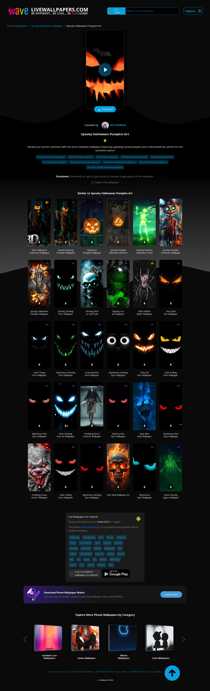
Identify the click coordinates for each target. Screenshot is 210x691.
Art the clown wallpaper (107, 157)
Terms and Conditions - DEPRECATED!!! (91, 671)
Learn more (171, 594)
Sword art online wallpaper (81, 157)
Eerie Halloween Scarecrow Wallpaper (39, 251)
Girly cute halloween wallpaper (153, 162)
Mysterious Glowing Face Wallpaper (65, 374)
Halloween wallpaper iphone (134, 157)
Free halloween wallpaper (55, 162)
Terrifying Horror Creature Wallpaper (92, 435)
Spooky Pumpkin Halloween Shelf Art (118, 251)
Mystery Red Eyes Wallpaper (118, 435)
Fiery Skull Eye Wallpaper (170, 312)
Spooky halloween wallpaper (47, 26)
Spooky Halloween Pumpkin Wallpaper (39, 312)
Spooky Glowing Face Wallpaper (65, 312)
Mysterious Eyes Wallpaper (144, 496)
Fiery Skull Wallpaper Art (118, 495)
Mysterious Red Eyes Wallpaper (39, 435)
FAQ (149, 671)
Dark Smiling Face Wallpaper (170, 374)
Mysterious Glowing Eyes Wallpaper (118, 374)
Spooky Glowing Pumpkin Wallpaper (66, 251)
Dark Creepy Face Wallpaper (39, 374)
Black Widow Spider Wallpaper (144, 312)
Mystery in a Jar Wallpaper (118, 312)
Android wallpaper (91, 527)
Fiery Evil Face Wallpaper (144, 374)
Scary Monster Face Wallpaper (92, 374)
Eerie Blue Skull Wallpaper (144, 435)
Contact (53, 671)
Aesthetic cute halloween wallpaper (120, 162)
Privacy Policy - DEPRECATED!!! (129, 671)
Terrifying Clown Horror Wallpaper (39, 496)
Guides (157, 671)
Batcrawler (113, 125)
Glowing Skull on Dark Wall (92, 312)
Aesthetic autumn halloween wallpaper (105, 167)
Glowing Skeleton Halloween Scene (144, 251)
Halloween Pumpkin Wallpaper (92, 251)
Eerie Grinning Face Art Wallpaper (66, 435)
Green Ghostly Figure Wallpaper (171, 496)
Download (105, 109)
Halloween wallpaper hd (162, 157)
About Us (64, 671)
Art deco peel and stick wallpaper (85, 162)
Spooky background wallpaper (51, 157)
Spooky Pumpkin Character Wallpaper (170, 251)
